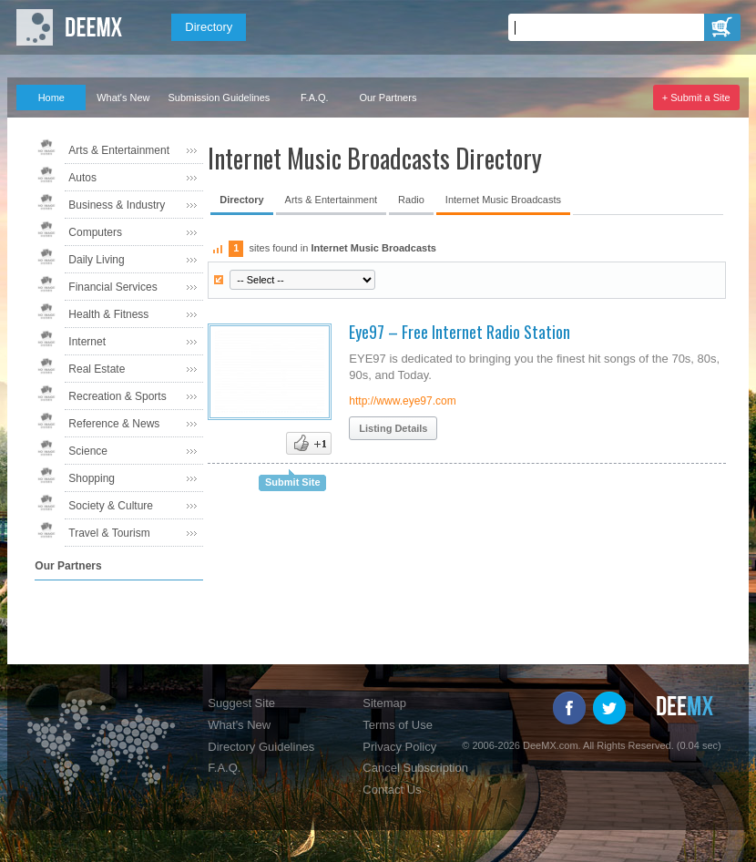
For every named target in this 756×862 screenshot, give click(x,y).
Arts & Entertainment (118, 150)
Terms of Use (398, 725)
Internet (87, 341)
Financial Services (112, 287)
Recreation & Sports (117, 396)
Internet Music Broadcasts (503, 199)
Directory (208, 27)
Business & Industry (116, 205)
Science (87, 451)
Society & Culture (110, 505)
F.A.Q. (315, 97)
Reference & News (113, 423)
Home (51, 97)
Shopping (91, 478)
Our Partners (387, 97)
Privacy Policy (399, 747)
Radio (411, 199)
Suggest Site (241, 703)
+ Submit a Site (696, 97)
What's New (123, 97)
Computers (95, 232)
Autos (82, 177)
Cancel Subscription (415, 768)
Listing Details (393, 428)
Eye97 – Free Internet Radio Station (459, 332)
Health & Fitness (108, 314)
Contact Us (392, 789)
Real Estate (96, 369)
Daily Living (96, 259)
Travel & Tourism (108, 533)
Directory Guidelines (261, 747)
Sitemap (384, 703)
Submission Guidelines (219, 97)
